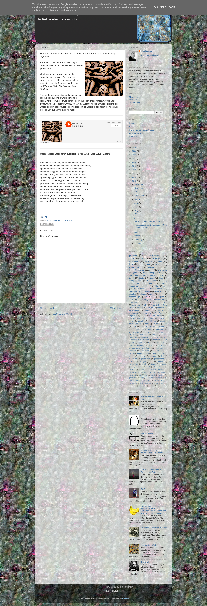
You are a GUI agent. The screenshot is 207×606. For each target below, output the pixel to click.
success (157, 324)
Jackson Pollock (157, 369)
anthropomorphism (136, 329)
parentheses (159, 359)
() (134, 217)
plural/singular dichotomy (139, 348)
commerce (160, 318)
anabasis (159, 264)
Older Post (116, 308)
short (156, 383)
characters (162, 270)
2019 (134, 166)
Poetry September (137, 270)
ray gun (142, 362)
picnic (151, 345)
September (139, 196)
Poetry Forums (143, 353)
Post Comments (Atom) (62, 314)
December (139, 184)
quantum (160, 332)
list (162, 356)
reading (147, 324)
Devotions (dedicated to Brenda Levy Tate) (151, 471)
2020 (134, 162)
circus (151, 318)
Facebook (133, 100)
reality (147, 291)
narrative (141, 321)
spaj (162, 383)
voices (154, 335)
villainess (143, 335)
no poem (159, 378)
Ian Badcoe (147, 51)
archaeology (134, 297)
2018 (134, 170)
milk (130, 345)
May (136, 211)
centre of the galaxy (144, 300)
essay (131, 321)
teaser (153, 364)
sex (68, 220)
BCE (136, 214)
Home (82, 308)
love (131, 264)
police (146, 286)
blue (145, 297)
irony (161, 273)
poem (63, 220)
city (140, 264)
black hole (150, 308)
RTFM (144, 372)
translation (143, 386)
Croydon (142, 369)
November (139, 188)
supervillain (133, 386)
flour (146, 375)
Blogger (125, 599)
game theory (133, 378)
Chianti (131, 369)
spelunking (136, 305)
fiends (150, 343)
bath (165, 340)
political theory (149, 275)
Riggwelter (133, 137)
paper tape (145, 359)
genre (135, 273)
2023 (134, 151)
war (165, 324)
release (142, 294)
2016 (134, 177)
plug (165, 302)
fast (140, 375)
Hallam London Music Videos (141, 130)
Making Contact (147, 337)
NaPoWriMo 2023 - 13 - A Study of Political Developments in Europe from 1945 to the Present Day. (153, 509)
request (161, 362)
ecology (153, 356)
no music (150, 378)
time (148, 264)
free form (161, 375)
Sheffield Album (155, 316)
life (143, 258)
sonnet (74, 220)
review (131, 335)
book (131, 300)
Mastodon (133, 97)
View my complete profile (150, 55)
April (136, 232)
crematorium (134, 332)
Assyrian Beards (137, 367)
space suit (158, 291)
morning (148, 310)
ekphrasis (141, 343)
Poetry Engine (135, 133)
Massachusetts (53, 220)
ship (156, 286)
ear (133, 343)
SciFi (131, 258)
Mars (159, 337)
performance (134, 291)
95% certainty (148, 273)
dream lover (139, 289)
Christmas (145, 351)
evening (132, 294)
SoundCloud (134, 102)
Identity (140, 308)
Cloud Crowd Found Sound (152, 327)
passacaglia (133, 313)
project (131, 362)
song (165, 286)
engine (151, 278)
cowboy (142, 356)
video (145, 305)
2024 (134, 147)
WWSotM (141, 318)
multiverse (133, 359)
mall (142, 378)
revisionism (133, 364)
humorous (133, 275)
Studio (154, 353)
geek (151, 270)
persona (140, 345)
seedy (151, 294)
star (160, 261)
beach (131, 356)
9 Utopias (151, 281)
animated (156, 340)
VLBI (162, 353)
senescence (146, 313)
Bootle (148, 367)
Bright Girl (133, 316)
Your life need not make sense (154, 528)
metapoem (160, 343)
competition (159, 300)
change (157, 258)
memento (147, 332)
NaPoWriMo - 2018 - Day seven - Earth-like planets (152, 451)
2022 (134, 155)
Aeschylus (163, 364)
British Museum (159, 367)
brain (137, 283)
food (161, 278)
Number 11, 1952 (148, 545)
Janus (131, 353)
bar (149, 329)
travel (131, 278)
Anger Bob (155, 305)
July (136, 203)
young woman (135, 267)
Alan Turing (159, 313)
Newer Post (47, 308)
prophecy (147, 380)
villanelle (132, 351)
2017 (134, 173)
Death (141, 278)
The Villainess (147, 562)
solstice (144, 364)
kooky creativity (135, 281)
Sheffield (152, 372)
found (153, 375)
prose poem (159, 380)
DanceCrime (158, 351)
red (152, 362)
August (137, 199)
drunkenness (134, 302)
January (138, 243)
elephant (146, 302)
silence (161, 294)
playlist (160, 345)
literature (156, 302)
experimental (134, 310)
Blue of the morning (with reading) (148, 221)
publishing (152, 321)
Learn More (159, 7)
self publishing (145, 383)
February (138, 240)
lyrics (153, 297)
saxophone (133, 383)
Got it (172, 7)
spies (161, 297)
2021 (134, 158)
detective (160, 308)
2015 (134, 181)
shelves (160, 348)
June (136, 207)
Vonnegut (132, 375)
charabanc (159, 329)
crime (150, 283)
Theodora (161, 372)
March (137, 236)
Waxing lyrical (147, 433)
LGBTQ (163, 281)
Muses (143, 316)
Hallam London (135, 126)
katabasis (134, 261)
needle (160, 310)
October (138, 192)
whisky (151, 386)
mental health (156, 289)
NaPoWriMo (154, 255)
